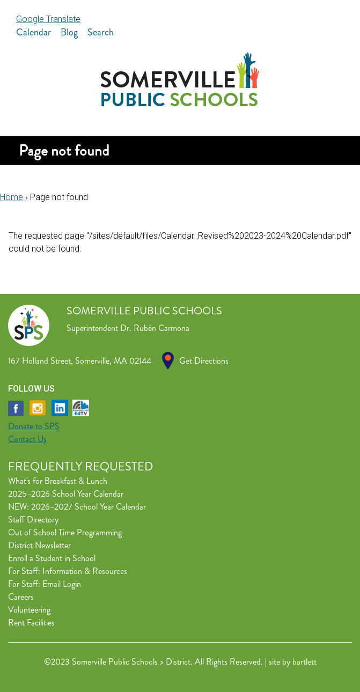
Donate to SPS (34, 426)
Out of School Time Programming (65, 532)
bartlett (304, 662)
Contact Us (27, 439)
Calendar (33, 32)
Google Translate (48, 19)
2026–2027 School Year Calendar (88, 506)
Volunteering (29, 609)
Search (100, 32)
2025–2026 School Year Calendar (65, 494)
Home (11, 197)
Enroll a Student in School (51, 558)
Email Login (61, 584)
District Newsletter (39, 545)
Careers (21, 597)
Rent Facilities (31, 622)
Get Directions (204, 361)
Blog (69, 32)
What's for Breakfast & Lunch (57, 481)
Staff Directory (33, 519)
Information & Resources (84, 571)
